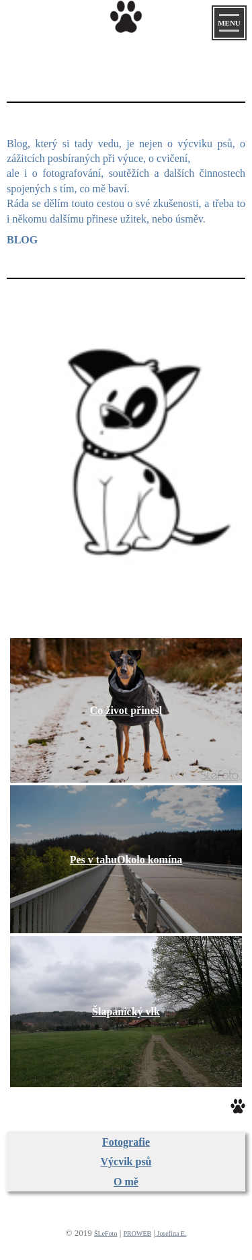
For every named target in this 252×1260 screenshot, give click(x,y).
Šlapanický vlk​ (126, 1011)
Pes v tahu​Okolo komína (126, 859)
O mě (126, 1181)
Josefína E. (172, 1233)
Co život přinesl (126, 710)
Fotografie (126, 1142)
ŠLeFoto (105, 1233)
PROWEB (138, 1233)
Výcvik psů (125, 1161)
